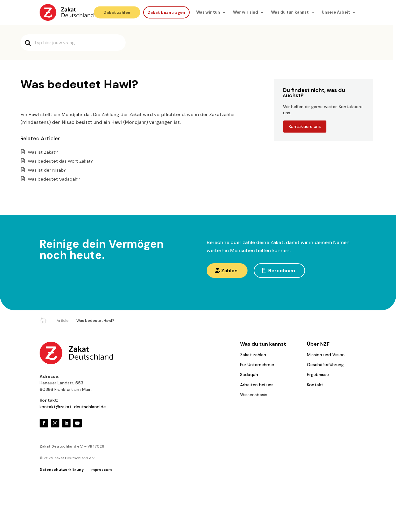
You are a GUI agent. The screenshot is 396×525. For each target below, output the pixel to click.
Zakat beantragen (166, 12)
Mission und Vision (326, 354)
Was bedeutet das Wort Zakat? (60, 161)
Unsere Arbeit (336, 12)
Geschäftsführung (325, 364)
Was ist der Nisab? (47, 170)
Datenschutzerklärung (62, 469)
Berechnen (281, 270)
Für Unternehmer (257, 364)
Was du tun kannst (290, 12)
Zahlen (229, 270)
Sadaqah (249, 374)
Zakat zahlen (117, 12)
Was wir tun (208, 12)
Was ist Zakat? (43, 152)
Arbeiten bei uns (256, 384)
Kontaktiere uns (305, 126)
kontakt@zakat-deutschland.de (73, 406)
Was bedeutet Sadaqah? (54, 179)
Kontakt (315, 384)
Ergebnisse (318, 374)
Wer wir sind (245, 12)
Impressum (101, 469)
